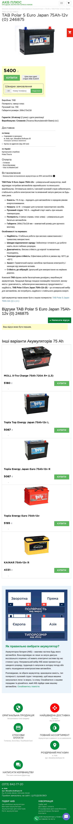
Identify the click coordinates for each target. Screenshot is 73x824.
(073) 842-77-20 (12, 784)
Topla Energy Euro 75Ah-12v (21, 516)
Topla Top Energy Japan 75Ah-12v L (26, 422)
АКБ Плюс (17, 3)
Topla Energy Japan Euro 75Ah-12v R (27, 469)
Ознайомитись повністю (29, 686)
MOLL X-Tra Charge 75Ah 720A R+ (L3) (28, 376)
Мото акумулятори (10, 811)
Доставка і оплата (46, 806)
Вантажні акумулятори (11, 806)
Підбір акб (42, 804)
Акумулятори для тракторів (13, 809)
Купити (11, 77)
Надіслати (36, 91)
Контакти (42, 813)
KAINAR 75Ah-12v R (16, 562)
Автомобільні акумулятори (13, 804)
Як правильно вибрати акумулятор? (32, 646)
